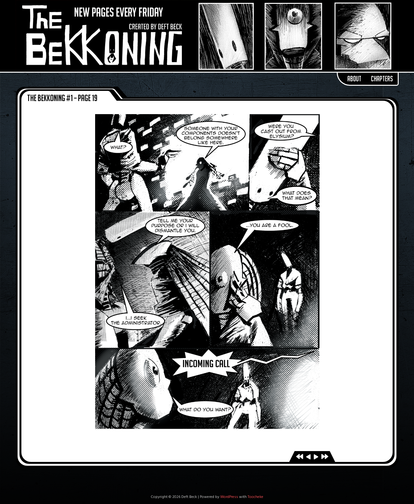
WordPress (229, 497)
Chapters (382, 79)
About (354, 79)
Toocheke (255, 497)
